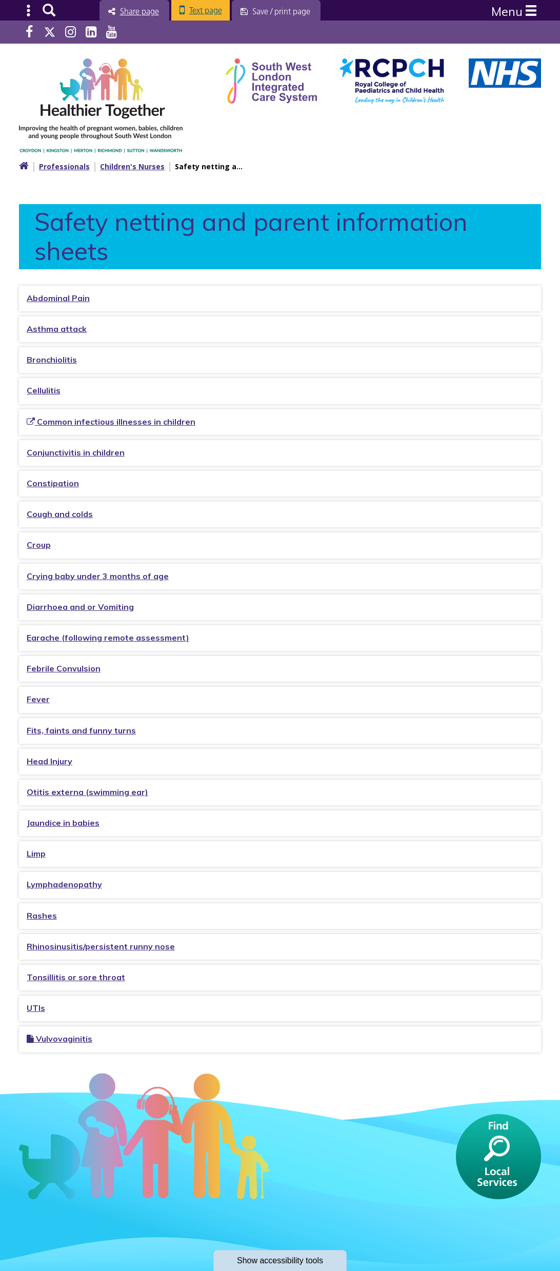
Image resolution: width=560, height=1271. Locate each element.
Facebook (29, 32)
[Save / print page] (276, 11)
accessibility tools (280, 1260)
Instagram (70, 32)
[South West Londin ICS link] (271, 79)
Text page (205, 10)
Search (49, 10)
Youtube (111, 32)
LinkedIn (91, 32)
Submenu (29, 10)
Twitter (50, 32)
